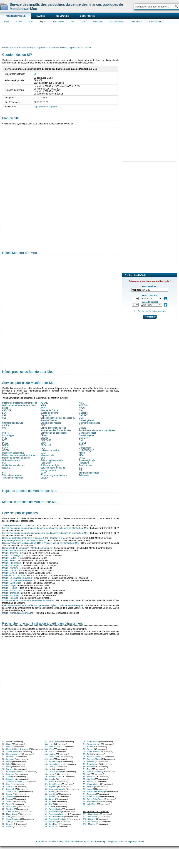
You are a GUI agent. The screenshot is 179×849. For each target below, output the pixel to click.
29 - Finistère (8, 809)
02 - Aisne (6, 744)
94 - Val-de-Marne (91, 802)
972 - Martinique (90, 816)
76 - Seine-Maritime (91, 757)
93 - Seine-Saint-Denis (93, 799)
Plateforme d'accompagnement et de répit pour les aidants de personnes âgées (19, 405)
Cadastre (83, 413)
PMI (72, 22)
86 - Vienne (88, 782)
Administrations (16, 16)
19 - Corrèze (7, 787)
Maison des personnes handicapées (19, 455)
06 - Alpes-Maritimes (11, 754)
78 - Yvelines (89, 762)
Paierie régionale (87, 460)
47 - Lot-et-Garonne (53, 772)
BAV (81, 410)
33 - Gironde (7, 824)
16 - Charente (8, 779)
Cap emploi (46, 415)
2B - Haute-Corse (10, 814)
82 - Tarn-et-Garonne (92, 772)
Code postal (87, 16)
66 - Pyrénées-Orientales (55, 819)
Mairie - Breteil (9, 560)
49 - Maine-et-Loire (52, 777)
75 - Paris (87, 754)
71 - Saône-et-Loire (91, 744)
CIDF (43, 425)
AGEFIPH (83, 405)
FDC (43, 448)
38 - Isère (48, 749)
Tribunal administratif (89, 473)
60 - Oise (48, 804)
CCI (4, 418)
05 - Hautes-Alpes (10, 752)
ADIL (81, 403)
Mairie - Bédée (9, 558)
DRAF (43, 443)
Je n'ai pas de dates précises (151, 311)
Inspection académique (13, 453)
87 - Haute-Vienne (91, 784)
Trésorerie (84, 475)
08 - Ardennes (8, 759)
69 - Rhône (49, 826)
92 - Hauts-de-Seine (92, 797)
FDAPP (5, 448)
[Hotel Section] (60, 310)
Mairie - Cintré (9, 573)
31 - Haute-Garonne (11, 819)
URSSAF (45, 478)
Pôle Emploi (46, 463)
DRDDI (82, 443)
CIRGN (82, 428)
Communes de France (74, 841)
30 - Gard (6, 816)
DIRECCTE (46, 440)
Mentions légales (127, 841)
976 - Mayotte (89, 824)
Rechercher (150, 317)
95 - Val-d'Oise (89, 804)
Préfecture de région (50, 465)
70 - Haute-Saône (91, 742)
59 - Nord (48, 802)
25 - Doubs (7, 799)
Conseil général (86, 420)
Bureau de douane (49, 413)
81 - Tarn (87, 769)
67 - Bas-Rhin (50, 821)
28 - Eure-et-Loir (9, 806)
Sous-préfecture (116, 22)
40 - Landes (49, 754)
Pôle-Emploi (58, 22)
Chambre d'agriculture (12, 423)
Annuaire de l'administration (49, 841)
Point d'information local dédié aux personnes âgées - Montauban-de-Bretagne (42, 605)
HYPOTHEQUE (86, 450)
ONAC (82, 458)
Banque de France (49, 410)
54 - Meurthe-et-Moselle (54, 789)
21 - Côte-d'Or (8, 789)
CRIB (4, 438)
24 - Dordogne (8, 797)
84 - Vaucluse (89, 777)
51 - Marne (49, 782)
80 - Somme (88, 767)
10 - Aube (6, 764)
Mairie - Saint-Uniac (11, 583)
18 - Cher (6, 784)
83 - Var (86, 774)
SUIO (43, 473)
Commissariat (155, 22)
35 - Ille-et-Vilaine (52, 742)
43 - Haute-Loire (51, 762)
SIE (80, 468)
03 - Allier (6, 747)
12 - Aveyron (7, 769)
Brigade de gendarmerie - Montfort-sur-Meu (22, 540)
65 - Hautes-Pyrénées (54, 816)
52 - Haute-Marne (52, 784)
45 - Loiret (48, 767)
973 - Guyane (89, 819)
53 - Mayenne (50, 787)
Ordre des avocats (11, 460)
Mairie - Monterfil (10, 568)
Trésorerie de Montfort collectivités (18, 525)
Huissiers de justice (50, 450)
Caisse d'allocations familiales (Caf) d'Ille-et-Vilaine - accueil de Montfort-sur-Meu (40, 543)
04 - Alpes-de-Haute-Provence (15, 749)
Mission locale (47, 455)
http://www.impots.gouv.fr (46, 106)
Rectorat (6, 468)
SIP (35, 74)
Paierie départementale (52, 460)
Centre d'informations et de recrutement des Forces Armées (56, 429)
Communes (62, 16)
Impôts (43, 22)
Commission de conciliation (53, 433)
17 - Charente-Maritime (12, 782)
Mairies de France (95, 841)
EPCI (84, 22)
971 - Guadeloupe (91, 814)
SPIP (4, 473)
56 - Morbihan (50, 794)
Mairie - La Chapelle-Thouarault (17, 578)
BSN (4, 413)
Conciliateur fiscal (87, 433)
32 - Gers (6, 821)
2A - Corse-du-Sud (10, 811)
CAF (31, 22)
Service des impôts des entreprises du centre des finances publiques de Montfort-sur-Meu (45, 528)
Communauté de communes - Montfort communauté (27, 548)
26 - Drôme (7, 802)
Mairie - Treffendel (10, 593)
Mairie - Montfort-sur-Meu (14, 550)
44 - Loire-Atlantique (53, 764)
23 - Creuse (7, 794)
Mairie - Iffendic (9, 570)
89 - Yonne (88, 789)
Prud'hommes (85, 465)
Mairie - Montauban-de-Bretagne (17, 613)
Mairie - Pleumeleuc (11, 563)
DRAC (5, 443)
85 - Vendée (88, 779)
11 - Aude (6, 767)
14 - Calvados (8, 774)
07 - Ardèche (7, 757)
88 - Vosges (88, 787)
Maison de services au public (16, 458)
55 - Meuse (49, 792)
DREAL (5, 445)
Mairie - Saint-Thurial (12, 590)
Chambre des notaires (89, 423)
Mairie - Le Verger (10, 565)
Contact (140, 841)
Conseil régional (86, 435)
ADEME (44, 403)
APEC (82, 408)
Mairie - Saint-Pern (11, 595)
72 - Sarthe (88, 747)
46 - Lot (47, 769)
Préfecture (98, 22)
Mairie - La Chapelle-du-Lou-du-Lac (19, 580)
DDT (4, 440)
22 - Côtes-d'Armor (10, 792)
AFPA (43, 405)
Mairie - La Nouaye (11, 555)
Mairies (40, 16)
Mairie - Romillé (9, 588)
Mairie (6, 22)
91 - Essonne (89, 794)
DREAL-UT (46, 445)
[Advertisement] (89, 35)
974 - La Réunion (90, 821)
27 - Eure (6, 804)
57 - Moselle (49, 797)
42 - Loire (48, 759)
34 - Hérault (7, 826)
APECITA (6, 410)
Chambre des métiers (51, 423)
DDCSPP (83, 438)
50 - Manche (49, 779)
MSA (81, 455)
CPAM (19, 22)
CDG (81, 418)
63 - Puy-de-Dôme (52, 811)
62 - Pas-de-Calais (52, 809)
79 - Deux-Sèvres (91, 764)
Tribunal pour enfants (12, 475)
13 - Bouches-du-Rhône (12, 772)
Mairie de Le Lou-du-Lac (13, 575)
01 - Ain (5, 742)
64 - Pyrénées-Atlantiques (55, 814)
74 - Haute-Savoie (91, 752)
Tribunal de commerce (12, 478)
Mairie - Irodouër (10, 598)
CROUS (44, 438)
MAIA (43, 453)
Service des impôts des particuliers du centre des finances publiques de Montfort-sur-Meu (45, 533)
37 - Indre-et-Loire (52, 747)
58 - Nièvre (49, 799)
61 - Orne (48, 806)
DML (81, 440)
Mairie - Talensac (10, 553)
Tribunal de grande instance (54, 475)
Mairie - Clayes (9, 585)
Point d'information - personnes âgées (97, 430)
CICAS (5, 425)
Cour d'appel (8, 435)
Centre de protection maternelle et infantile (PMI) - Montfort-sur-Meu (34, 538)
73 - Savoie (88, 749)
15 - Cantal (7, 777)
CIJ (80, 425)
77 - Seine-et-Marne (92, 759)
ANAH (43, 408)
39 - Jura (48, 752)
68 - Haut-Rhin (50, 824)
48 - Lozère (49, 774)
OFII (43, 458)
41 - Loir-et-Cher (51, 757)
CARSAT (83, 415)
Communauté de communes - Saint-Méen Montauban (28, 600)
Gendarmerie (136, 22)
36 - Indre (48, 744)
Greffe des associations (13, 465)
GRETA (5, 450)
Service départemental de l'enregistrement (53, 469)
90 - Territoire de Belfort (93, 792)
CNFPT (5, 433)
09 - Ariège (7, 762)
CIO (4, 428)
